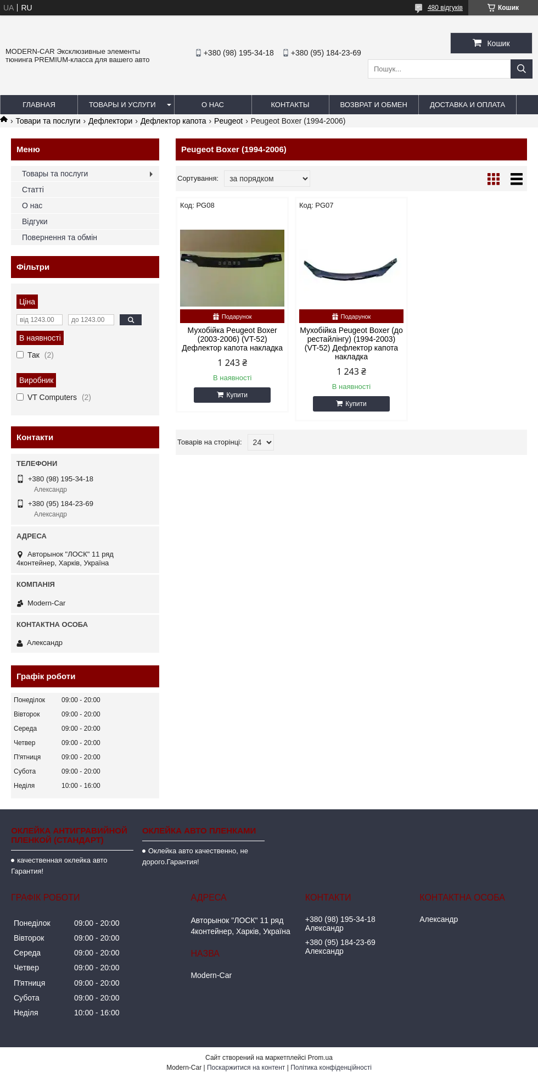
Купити (236, 395)
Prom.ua (320, 1058)
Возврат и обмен (373, 105)
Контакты (290, 105)
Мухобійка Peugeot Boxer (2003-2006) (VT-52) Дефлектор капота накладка (232, 339)
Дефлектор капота (173, 120)
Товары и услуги (122, 105)
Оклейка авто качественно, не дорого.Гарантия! (195, 856)
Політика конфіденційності (331, 1067)
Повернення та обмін (59, 237)
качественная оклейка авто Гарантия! (59, 865)
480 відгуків (445, 8)
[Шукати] (522, 69)
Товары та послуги (55, 173)
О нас (212, 105)
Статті (33, 189)
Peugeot (228, 120)
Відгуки (35, 221)
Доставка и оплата (467, 105)
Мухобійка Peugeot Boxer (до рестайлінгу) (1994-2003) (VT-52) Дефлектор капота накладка (351, 343)
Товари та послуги (47, 120)
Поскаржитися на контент (246, 1067)
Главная (39, 105)
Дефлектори (110, 120)
